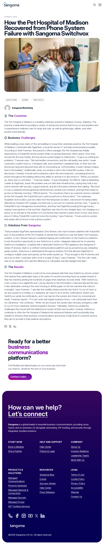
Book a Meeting (16, 446)
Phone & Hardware (17, 485)
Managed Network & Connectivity (18, 492)
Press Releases (47, 492)
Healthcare (11, 100)
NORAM (25, 100)
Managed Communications (16, 480)
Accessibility (77, 487)
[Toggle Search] (94, 4)
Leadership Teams (80, 455)
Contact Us (76, 496)
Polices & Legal (47, 451)
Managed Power (16, 502)
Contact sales (18, 376)
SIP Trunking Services (19, 506)
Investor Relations (80, 451)
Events (43, 479)
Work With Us (77, 460)
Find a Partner (15, 451)
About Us (75, 446)
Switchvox (38, 100)
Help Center (45, 446)
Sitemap (75, 492)
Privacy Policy (78, 483)
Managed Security (17, 497)
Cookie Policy (78, 479)
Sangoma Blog (47, 474)
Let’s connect (28, 414)
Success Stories (48, 483)
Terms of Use (77, 474)
